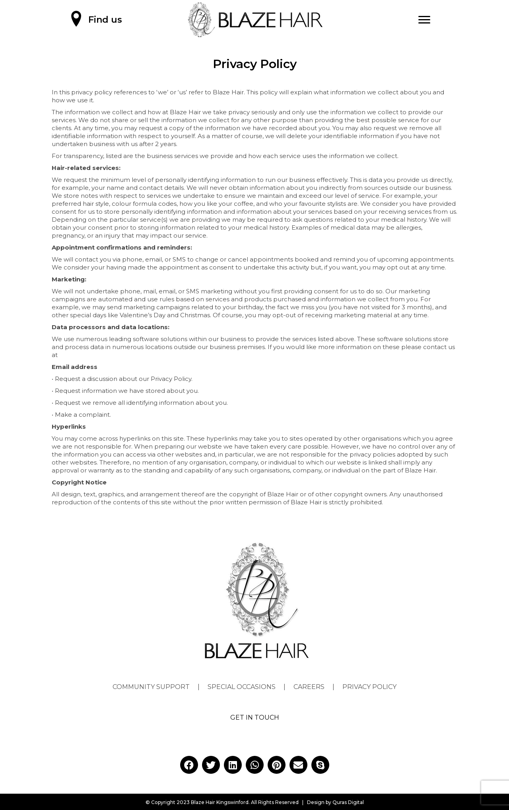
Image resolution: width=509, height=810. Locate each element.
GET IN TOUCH (254, 717)
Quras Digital (348, 802)
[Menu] (424, 20)
